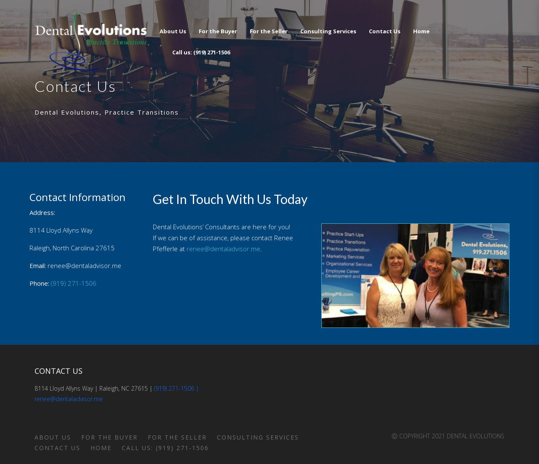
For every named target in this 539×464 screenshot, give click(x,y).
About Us (53, 437)
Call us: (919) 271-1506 (165, 448)
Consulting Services (258, 437)
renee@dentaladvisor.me (223, 248)
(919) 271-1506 (73, 283)
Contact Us (57, 448)
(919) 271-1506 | (176, 388)
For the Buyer (109, 437)
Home (101, 448)
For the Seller (177, 437)
